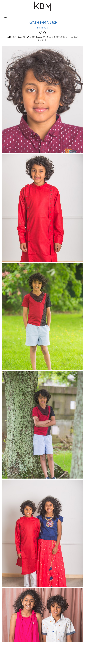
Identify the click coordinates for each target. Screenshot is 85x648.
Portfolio (42, 28)
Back (6, 17)
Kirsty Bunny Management (42, 6)
